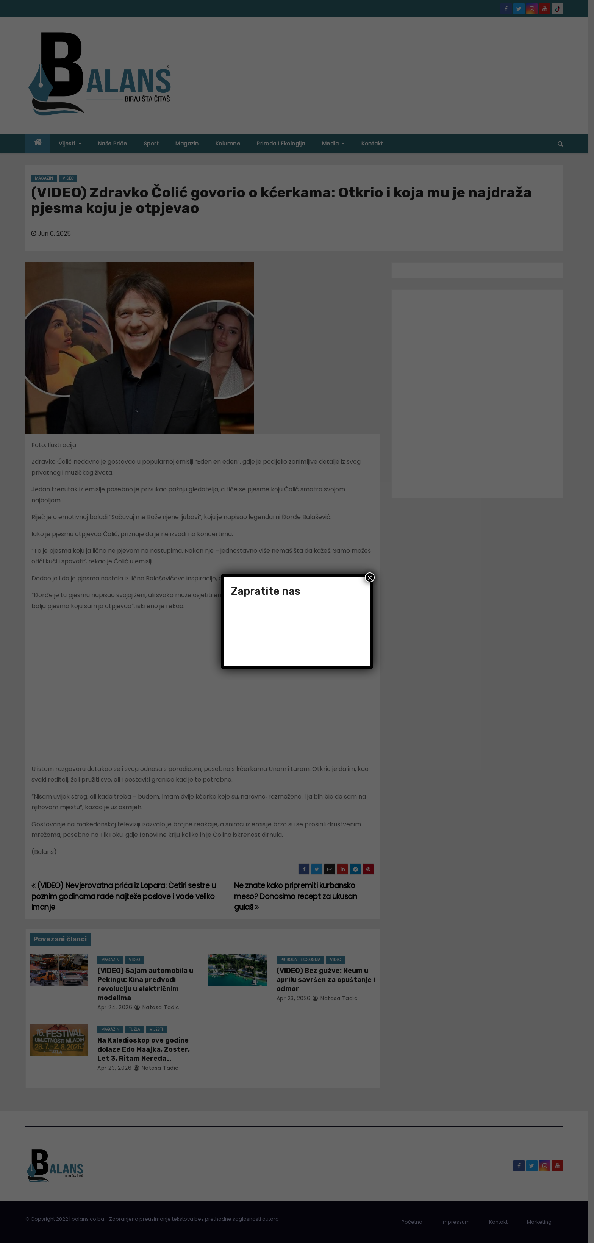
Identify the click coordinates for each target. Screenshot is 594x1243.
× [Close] (369, 577)
